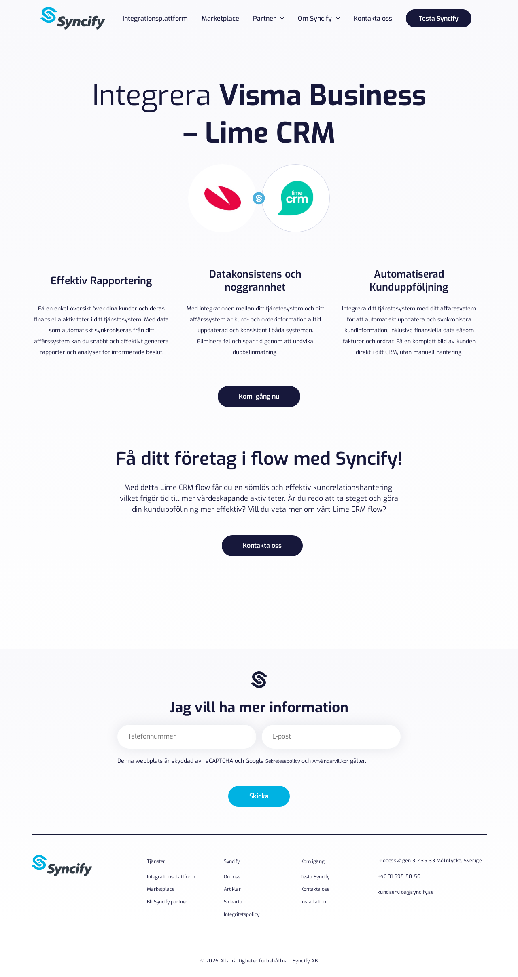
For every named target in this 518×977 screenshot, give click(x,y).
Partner (264, 18)
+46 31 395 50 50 (399, 876)
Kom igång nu (259, 396)
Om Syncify (315, 18)
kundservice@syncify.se (406, 892)
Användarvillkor (330, 761)
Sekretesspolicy (282, 761)
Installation (313, 902)
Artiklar (232, 889)
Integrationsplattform (155, 18)
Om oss (232, 877)
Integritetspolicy (241, 914)
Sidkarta (233, 902)
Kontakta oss (373, 18)
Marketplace (220, 18)
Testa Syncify (439, 18)
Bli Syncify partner (167, 902)
